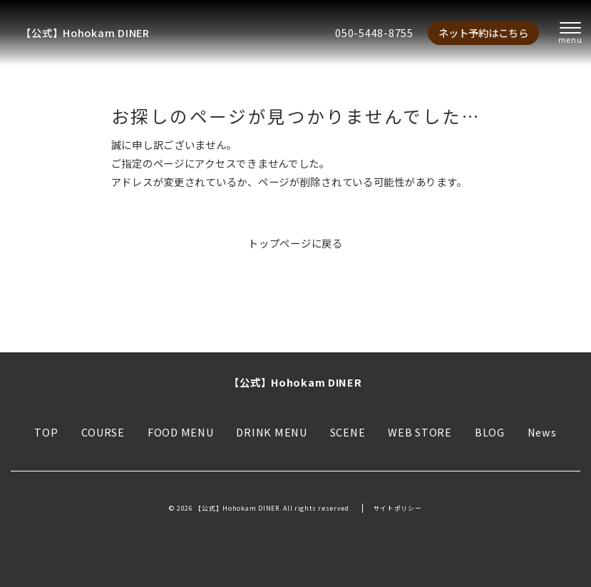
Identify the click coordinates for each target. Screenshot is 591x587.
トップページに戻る (295, 242)
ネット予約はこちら (483, 32)
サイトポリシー (398, 508)
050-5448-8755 (374, 32)
